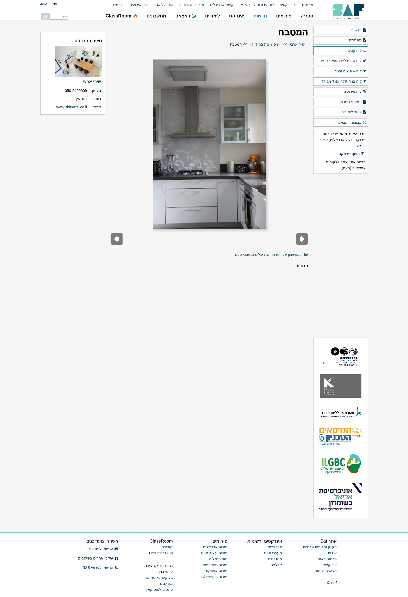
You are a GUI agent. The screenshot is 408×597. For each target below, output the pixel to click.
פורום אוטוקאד (215, 571)
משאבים (166, 583)
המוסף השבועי (353, 102)
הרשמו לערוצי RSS (100, 567)
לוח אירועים (139, 5)
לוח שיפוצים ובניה (350, 71)
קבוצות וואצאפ (352, 123)
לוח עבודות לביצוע (259, 5)
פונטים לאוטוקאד (159, 589)
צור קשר (330, 565)
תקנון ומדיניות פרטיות (320, 547)
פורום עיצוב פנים (214, 553)
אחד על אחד (164, 5)
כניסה (43, 3)
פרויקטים (357, 51)
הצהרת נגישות (326, 571)
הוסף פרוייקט (352, 154)
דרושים (118, 5)
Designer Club (161, 553)
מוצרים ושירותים (191, 5)
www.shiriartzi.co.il (71, 107)
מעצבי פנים (273, 553)
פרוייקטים (287, 5)
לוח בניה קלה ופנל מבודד (344, 81)
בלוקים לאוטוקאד (159, 577)
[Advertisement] (340, 255)
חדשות (359, 30)
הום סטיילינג (217, 559)
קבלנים (276, 565)
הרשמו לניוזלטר (103, 549)
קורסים (167, 547)
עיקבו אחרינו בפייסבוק (98, 558)
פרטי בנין (166, 571)
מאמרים (307, 5)
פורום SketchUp (214, 577)
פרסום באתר (327, 559)
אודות (332, 553)
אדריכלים (275, 547)
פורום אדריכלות (215, 547)
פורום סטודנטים (215, 565)
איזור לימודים (354, 112)
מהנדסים (275, 559)
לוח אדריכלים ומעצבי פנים (344, 61)
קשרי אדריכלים (221, 5)
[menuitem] (304, 5)
